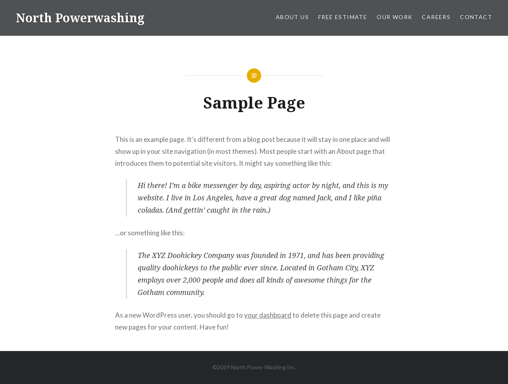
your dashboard (267, 315)
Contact (476, 17)
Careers (436, 17)
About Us (292, 17)
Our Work (394, 17)
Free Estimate (342, 17)
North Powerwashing (80, 18)
